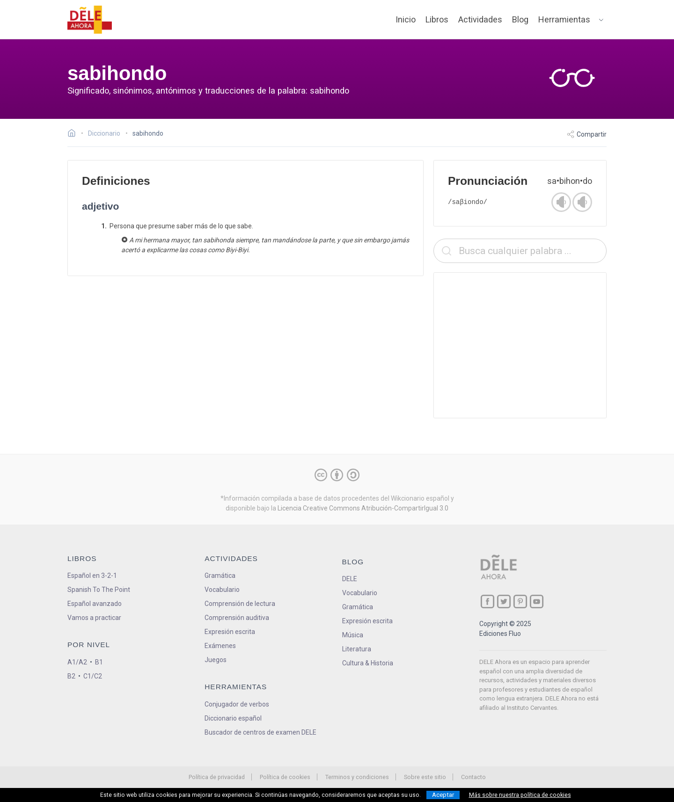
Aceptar (443, 794)
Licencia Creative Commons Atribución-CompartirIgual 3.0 (363, 508)
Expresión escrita (230, 631)
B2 (71, 676)
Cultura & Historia (367, 663)
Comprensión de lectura (240, 603)
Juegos (216, 659)
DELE (349, 579)
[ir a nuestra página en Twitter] (504, 601)
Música (352, 635)
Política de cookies (285, 776)
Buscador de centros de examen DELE (260, 732)
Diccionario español (233, 718)
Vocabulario (222, 589)
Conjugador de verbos (237, 704)
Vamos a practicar (94, 617)
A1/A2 (77, 662)
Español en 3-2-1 (92, 575)
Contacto (473, 776)
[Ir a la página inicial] (74, 134)
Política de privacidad (217, 776)
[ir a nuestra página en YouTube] (536, 601)
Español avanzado (94, 603)
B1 (99, 662)
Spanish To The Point (98, 589)
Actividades (480, 19)
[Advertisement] (520, 345)
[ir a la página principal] (90, 19)
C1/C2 (92, 676)
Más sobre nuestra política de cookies (520, 795)
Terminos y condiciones (357, 776)
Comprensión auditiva (237, 617)
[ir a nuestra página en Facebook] (487, 601)
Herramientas (564, 19)
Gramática (220, 575)
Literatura (356, 649)
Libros (436, 19)
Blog (520, 19)
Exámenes (220, 645)
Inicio (406, 19)
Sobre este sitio (425, 776)
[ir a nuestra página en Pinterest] (520, 601)
